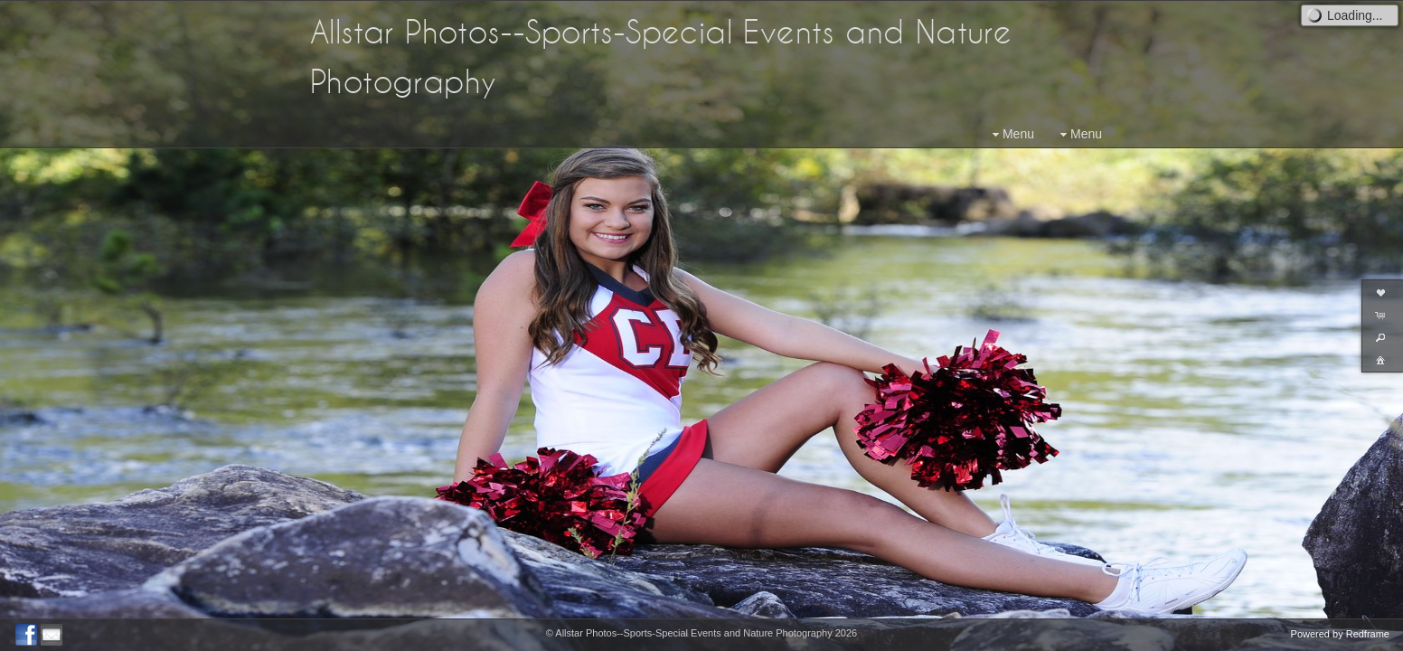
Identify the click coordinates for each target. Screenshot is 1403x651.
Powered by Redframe (1340, 633)
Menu (1011, 134)
